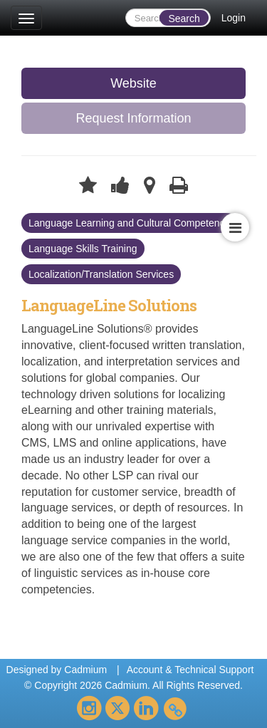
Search (183, 18)
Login (233, 18)
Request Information (133, 118)
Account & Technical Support (190, 669)
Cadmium (85, 669)
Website (133, 83)
